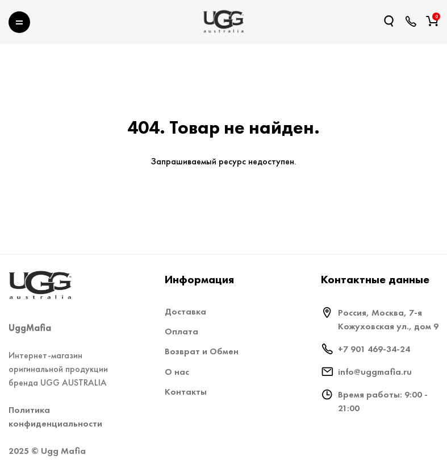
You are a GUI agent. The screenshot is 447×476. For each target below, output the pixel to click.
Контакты (186, 392)
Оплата (181, 331)
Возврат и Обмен (202, 351)
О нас (177, 372)
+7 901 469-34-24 (374, 349)
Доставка (185, 311)
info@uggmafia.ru (375, 372)
